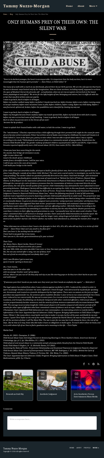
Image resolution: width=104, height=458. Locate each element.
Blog (11, 14)
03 (9, 375)
